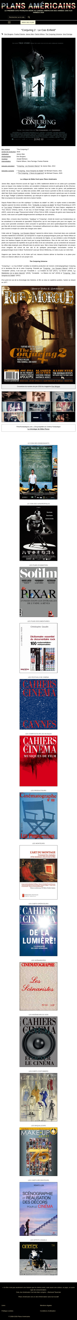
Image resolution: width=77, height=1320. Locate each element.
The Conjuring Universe (54, 34)
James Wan (30, 34)
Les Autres (8, 207)
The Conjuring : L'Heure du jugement (31, 173)
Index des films (28, 22)
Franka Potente (19, 34)
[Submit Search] (29, 17)
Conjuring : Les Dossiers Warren (28, 166)
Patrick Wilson (40, 34)
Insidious (33, 219)
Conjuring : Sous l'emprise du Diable (30, 171)
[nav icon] (9, 22)
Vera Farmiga (67, 34)
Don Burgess (8, 34)
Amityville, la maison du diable (43, 205)
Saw (32, 184)
